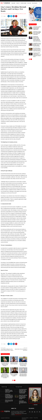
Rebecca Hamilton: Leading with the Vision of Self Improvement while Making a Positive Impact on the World (5, 376)
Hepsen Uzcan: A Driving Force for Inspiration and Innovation (9, 401)
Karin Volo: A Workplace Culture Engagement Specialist (14, 375)
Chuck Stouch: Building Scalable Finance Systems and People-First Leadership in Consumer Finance (37, 55)
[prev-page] (13, 380)
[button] (40, 3)
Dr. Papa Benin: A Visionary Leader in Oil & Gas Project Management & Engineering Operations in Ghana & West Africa (9, 396)
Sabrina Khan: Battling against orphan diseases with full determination (23, 375)
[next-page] (14, 380)
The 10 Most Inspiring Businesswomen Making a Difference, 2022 (13, 13)
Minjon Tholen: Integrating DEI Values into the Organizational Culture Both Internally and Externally (23, 397)
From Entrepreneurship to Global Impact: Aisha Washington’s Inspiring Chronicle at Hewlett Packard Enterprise (23, 391)
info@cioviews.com (18, 414)
